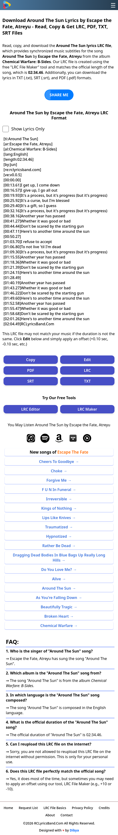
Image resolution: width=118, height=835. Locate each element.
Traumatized (56, 527)
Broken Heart (56, 616)
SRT (30, 381)
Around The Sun (56, 588)
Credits (104, 808)
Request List (28, 808)
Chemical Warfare (56, 625)
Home (8, 808)
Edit (87, 359)
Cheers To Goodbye (56, 461)
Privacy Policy (82, 808)
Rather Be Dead (56, 545)
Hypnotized (56, 536)
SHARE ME (59, 94)
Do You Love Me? (56, 569)
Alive (56, 578)
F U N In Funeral (56, 489)
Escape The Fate (72, 452)
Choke (56, 470)
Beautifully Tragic (57, 606)
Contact (66, 815)
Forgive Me (56, 480)
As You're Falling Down (56, 597)
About (50, 815)
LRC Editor (30, 409)
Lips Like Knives (56, 517)
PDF (30, 370)
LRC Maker (87, 409)
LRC (87, 370)
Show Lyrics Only (27, 129)
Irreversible (56, 499)
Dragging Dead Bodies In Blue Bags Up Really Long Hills (59, 557)
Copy (30, 359)
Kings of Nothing (56, 508)
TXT (87, 381)
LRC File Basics (55, 808)
